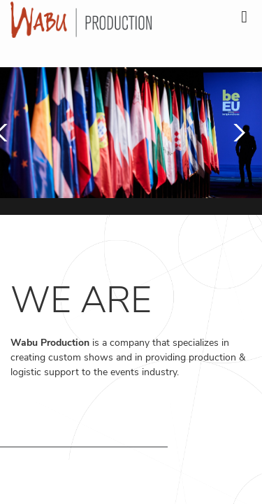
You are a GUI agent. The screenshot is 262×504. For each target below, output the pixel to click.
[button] (236, 132)
